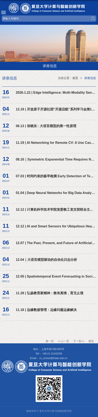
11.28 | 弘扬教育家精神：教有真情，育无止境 (49, 293)
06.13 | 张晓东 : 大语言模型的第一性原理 (46, 126)
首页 (75, 78)
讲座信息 (90, 78)
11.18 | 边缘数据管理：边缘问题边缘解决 (46, 310)
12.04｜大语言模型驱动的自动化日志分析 (46, 259)
